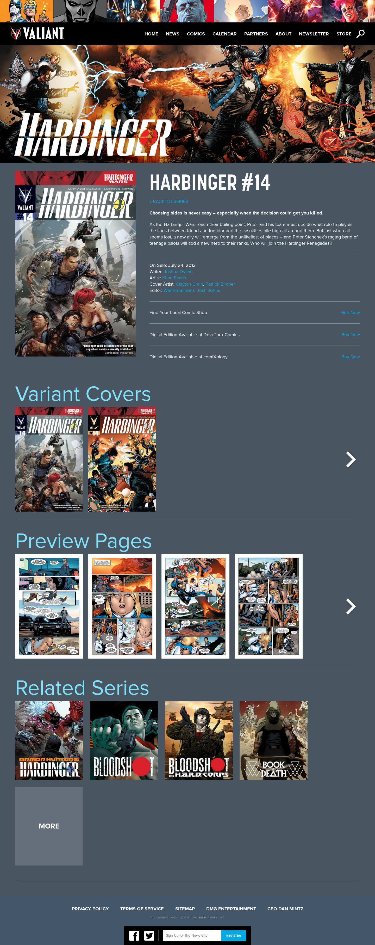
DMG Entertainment (231, 909)
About (283, 34)
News (172, 34)
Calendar (225, 34)
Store (344, 34)
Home (151, 34)
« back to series (168, 201)
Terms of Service (142, 909)
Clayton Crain (189, 284)
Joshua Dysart (178, 271)
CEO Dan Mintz (285, 909)
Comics (196, 34)
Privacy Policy (90, 909)
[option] (49, 459)
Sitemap (185, 909)
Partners (256, 34)
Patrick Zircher (220, 284)
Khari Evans (174, 278)
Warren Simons (179, 290)
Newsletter (314, 34)
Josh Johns (208, 290)
